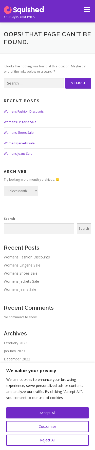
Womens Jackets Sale (19, 143)
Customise (47, 426)
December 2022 (17, 359)
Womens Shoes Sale (19, 132)
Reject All (47, 440)
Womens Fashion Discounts (24, 111)
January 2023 (14, 351)
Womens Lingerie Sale (20, 122)
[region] (47, 406)
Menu (86, 9)
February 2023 (15, 342)
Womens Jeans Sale (18, 153)
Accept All (47, 412)
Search (9, 219)
